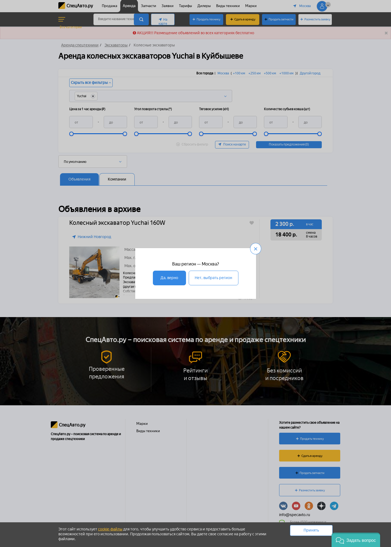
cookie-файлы (110, 529)
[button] (356, 540)
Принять (311, 530)
